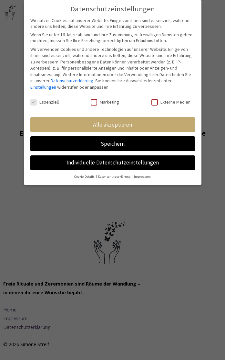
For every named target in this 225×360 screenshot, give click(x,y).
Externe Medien (170, 102)
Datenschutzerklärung (72, 81)
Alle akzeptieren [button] (112, 124)
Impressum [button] (142, 176)
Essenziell (44, 102)
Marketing (105, 102)
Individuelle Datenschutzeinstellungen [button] (112, 162)
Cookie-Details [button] (84, 176)
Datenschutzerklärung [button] (114, 176)
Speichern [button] (113, 143)
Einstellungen (43, 87)
